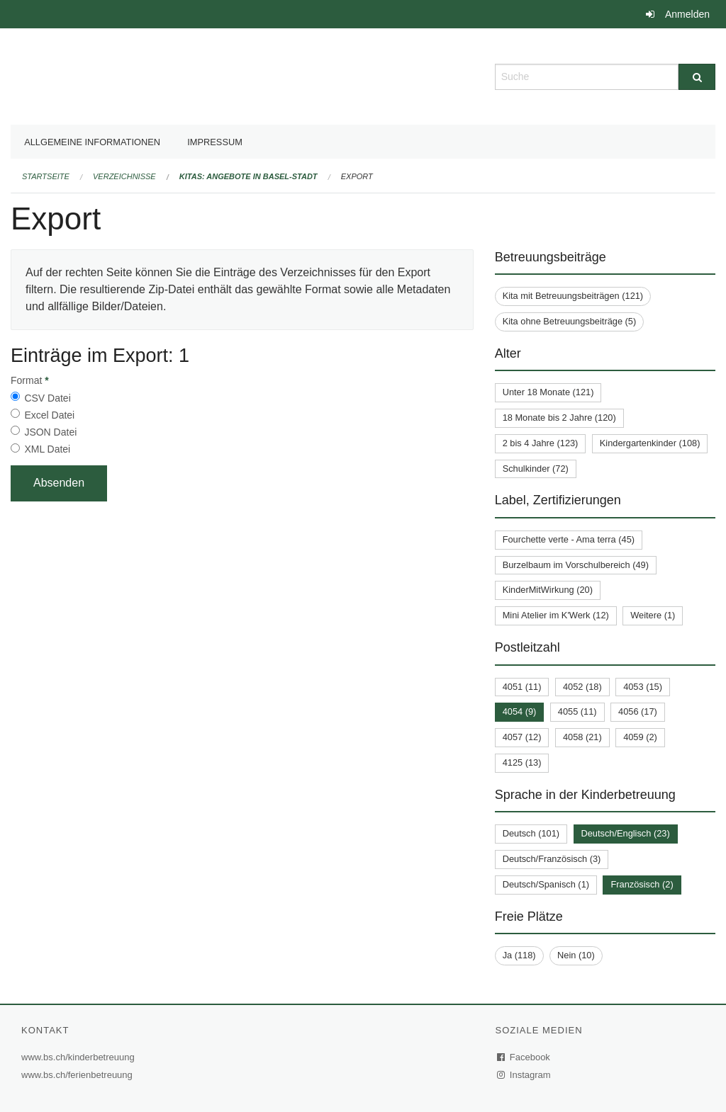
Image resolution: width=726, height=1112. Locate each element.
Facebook (524, 1057)
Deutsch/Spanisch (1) (546, 884)
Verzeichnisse (124, 176)
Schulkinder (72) (536, 468)
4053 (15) (642, 686)
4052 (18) (582, 686)
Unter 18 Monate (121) (548, 392)
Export (357, 176)
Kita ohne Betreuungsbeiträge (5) (570, 321)
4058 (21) (582, 737)
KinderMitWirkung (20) (548, 589)
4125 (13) (522, 762)
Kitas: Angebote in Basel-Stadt (248, 176)
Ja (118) (519, 955)
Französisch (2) (641, 884)
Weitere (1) (652, 615)
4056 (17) (637, 711)
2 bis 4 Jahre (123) (541, 443)
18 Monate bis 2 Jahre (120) (559, 417)
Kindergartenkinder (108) (650, 443)
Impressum (214, 142)
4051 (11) (522, 686)
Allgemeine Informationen (92, 142)
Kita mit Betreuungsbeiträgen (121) (573, 295)
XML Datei (47, 449)
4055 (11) (577, 711)
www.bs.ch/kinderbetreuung (79, 1057)
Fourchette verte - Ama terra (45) (569, 539)
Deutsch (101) (531, 833)
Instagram (524, 1075)
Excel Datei (49, 415)
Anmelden (687, 14)
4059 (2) (640, 737)
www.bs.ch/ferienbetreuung (78, 1075)
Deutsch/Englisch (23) (625, 833)
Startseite (45, 176)
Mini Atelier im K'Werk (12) (556, 615)
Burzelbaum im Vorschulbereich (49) (576, 565)
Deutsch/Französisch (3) (552, 858)
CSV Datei (47, 398)
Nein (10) (576, 955)
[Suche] (696, 77)
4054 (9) (520, 711)
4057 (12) (522, 737)
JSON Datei (50, 432)
